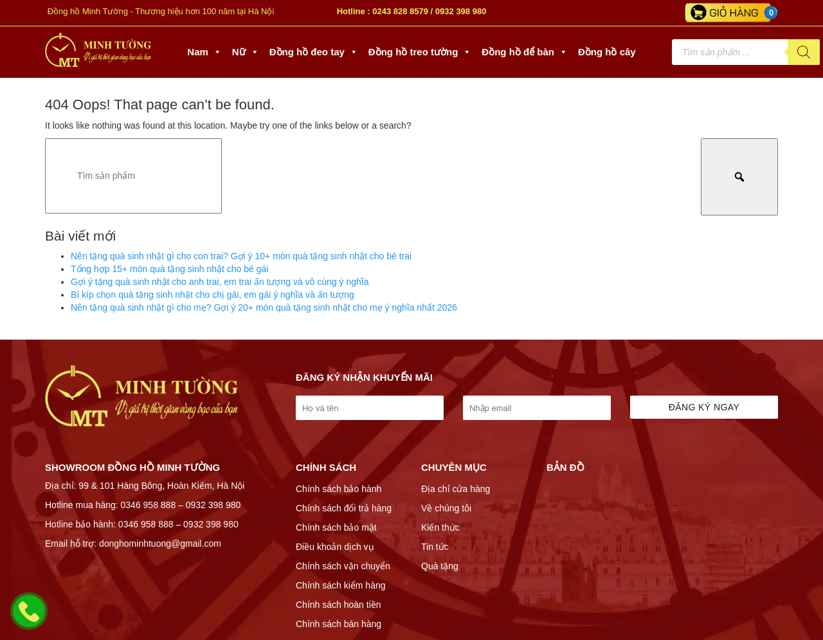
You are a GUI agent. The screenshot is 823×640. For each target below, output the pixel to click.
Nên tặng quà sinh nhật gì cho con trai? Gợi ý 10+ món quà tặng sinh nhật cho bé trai (241, 256)
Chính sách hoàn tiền (338, 604)
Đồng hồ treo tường (419, 52)
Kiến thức (440, 527)
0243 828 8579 (400, 11)
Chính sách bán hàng (338, 624)
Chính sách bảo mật (336, 527)
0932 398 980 (461, 11)
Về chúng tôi (446, 508)
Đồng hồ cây (607, 51)
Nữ (245, 52)
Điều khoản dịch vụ (335, 547)
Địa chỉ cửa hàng (455, 489)
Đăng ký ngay (704, 407)
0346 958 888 (148, 505)
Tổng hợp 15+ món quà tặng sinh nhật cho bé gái (169, 269)
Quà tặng (439, 566)
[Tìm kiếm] (804, 52)
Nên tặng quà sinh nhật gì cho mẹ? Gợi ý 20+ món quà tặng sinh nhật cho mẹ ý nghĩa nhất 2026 (264, 307)
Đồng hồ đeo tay (313, 52)
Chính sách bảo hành (338, 489)
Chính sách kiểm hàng (341, 585)
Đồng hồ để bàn (525, 52)
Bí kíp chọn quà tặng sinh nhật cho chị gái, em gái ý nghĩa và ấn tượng (212, 294)
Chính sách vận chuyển (343, 566)
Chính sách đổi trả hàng (344, 508)
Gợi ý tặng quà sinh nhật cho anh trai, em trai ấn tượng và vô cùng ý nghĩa (219, 282)
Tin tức (435, 547)
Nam (204, 52)
